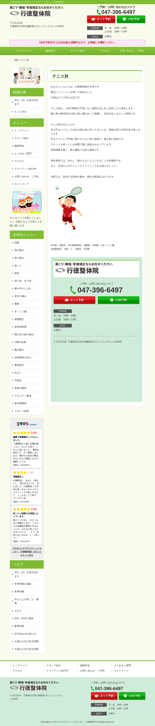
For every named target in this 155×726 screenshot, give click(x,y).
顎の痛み (19, 250)
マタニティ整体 (22, 395)
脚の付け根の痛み (24, 334)
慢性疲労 (19, 365)
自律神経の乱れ (22, 357)
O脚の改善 (20, 342)
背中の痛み (20, 296)
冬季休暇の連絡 (22, 584)
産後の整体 (20, 388)
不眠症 (18, 380)
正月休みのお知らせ (25, 633)
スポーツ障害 (21, 411)
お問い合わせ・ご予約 (131, 50)
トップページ (23, 50)
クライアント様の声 (25, 169)
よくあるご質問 (22, 153)
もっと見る (20, 111)
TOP (16, 60)
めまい (18, 372)
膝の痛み (19, 349)
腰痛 (16, 303)
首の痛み (19, 258)
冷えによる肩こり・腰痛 (26, 601)
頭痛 (16, 242)
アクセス (104, 50)
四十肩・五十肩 (22, 281)
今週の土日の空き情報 (26, 641)
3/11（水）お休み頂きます (26, 102)
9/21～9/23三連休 (23, 618)
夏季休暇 (19, 626)
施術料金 (50, 50)
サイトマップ (21, 184)
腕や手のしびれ (22, 288)
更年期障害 (20, 403)
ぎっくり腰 (20, 311)
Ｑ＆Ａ (17, 610)
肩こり (18, 265)
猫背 (16, 273)
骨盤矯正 (19, 319)
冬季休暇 (19, 591)
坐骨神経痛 (20, 326)
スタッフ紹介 (77, 50)
